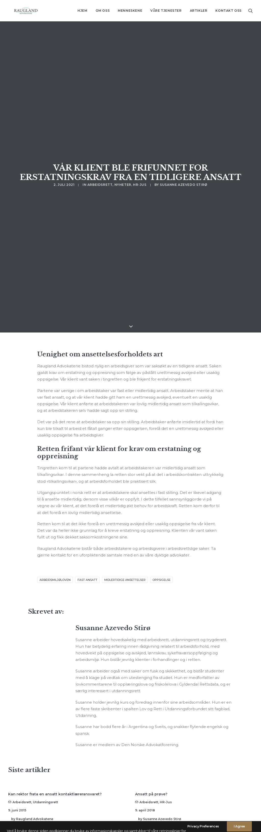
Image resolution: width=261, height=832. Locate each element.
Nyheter (122, 127)
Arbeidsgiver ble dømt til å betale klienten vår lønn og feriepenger (59, 791)
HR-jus (140, 127)
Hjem (82, 10)
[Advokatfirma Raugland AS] (20, 10)
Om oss (103, 10)
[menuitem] (82, 10)
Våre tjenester (165, 10)
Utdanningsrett (45, 729)
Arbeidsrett (100, 127)
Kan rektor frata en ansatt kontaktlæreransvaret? (55, 721)
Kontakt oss (228, 10)
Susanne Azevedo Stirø (183, 127)
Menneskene (130, 10)
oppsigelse (161, 506)
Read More (26, 763)
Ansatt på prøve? (151, 721)
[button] (250, 10)
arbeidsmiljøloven (55, 506)
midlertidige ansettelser (125, 506)
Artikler (198, 10)
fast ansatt (87, 506)
